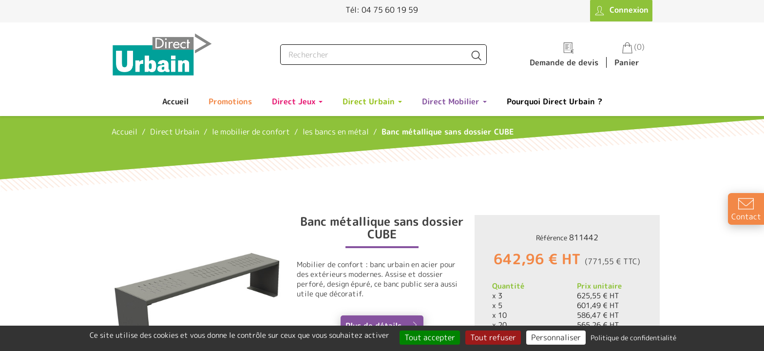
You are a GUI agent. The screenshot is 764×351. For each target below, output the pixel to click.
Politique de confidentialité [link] (633, 337)
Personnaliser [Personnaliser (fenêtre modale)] (556, 337)
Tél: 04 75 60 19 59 (381, 10)
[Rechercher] (383, 54)
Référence (551, 237)
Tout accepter (429, 337)
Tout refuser (493, 337)
